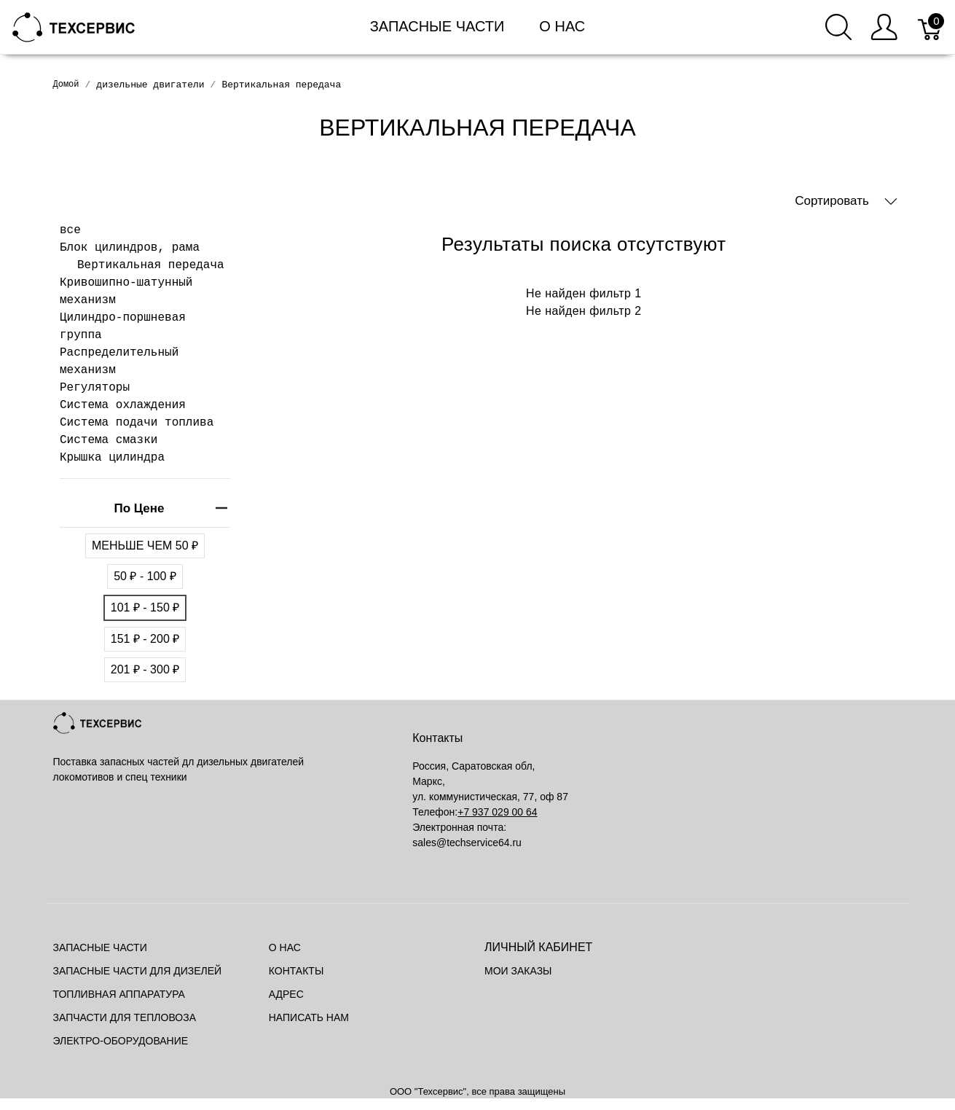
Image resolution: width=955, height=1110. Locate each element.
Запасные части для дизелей (137, 971)
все (70, 230)
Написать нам (309, 1017)
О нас (562, 26)
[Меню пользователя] (884, 27)
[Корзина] (930, 27)
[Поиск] (838, 27)
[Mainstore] (73, 26)
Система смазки (108, 440)
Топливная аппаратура (119, 994)
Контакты (296, 971)
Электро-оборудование (121, 1041)
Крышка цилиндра (112, 458)
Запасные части (437, 26)
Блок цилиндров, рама (130, 248)
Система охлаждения (123, 405)
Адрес (286, 994)
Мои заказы (517, 971)
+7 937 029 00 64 (497, 812)
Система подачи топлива (136, 423)
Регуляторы (95, 388)
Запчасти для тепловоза (124, 1017)
